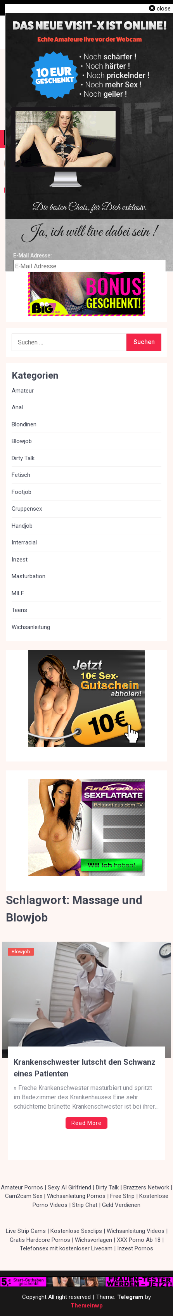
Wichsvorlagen (93, 1239)
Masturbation (28, 576)
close (164, 8)
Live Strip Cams (26, 1230)
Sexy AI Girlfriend (69, 1187)
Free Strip (122, 1196)
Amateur (23, 390)
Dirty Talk (23, 458)
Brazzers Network (146, 1187)
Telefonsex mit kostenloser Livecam (66, 1248)
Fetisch (21, 474)
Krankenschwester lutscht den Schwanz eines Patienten (85, 1067)
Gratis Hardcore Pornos (40, 1239)
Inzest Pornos (135, 1248)
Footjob (21, 492)
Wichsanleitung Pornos (76, 1196)
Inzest (20, 559)
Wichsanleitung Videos (135, 1230)
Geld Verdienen (121, 1204)
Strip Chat (84, 1204)
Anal (17, 407)
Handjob (22, 525)
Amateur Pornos (22, 1187)
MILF (18, 593)
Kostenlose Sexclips (76, 1230)
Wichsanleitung (31, 627)
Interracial (24, 542)
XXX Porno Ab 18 (139, 1239)
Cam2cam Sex (23, 1196)
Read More (86, 1123)
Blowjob (21, 951)
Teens (19, 610)
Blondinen (24, 424)
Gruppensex (27, 508)
